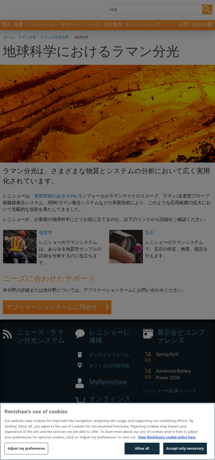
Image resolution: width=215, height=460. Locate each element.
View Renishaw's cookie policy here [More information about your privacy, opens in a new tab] (167, 449)
